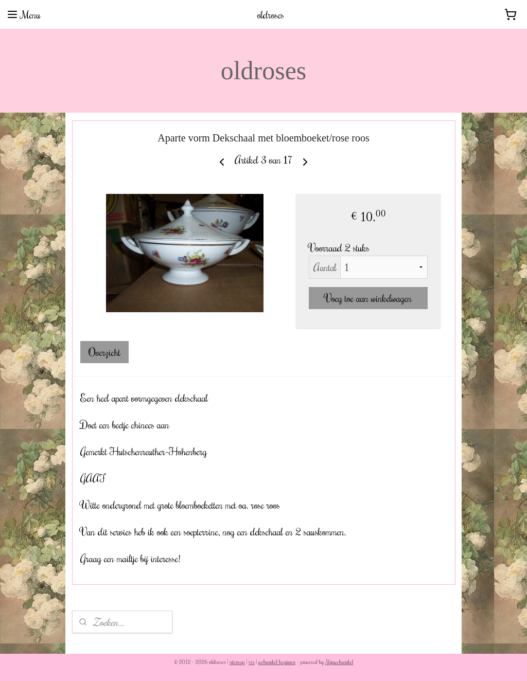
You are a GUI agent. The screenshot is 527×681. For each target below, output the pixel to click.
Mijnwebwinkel (339, 662)
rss (252, 662)
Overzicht (104, 352)
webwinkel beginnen (276, 662)
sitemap (237, 662)
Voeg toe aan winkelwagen (368, 297)
